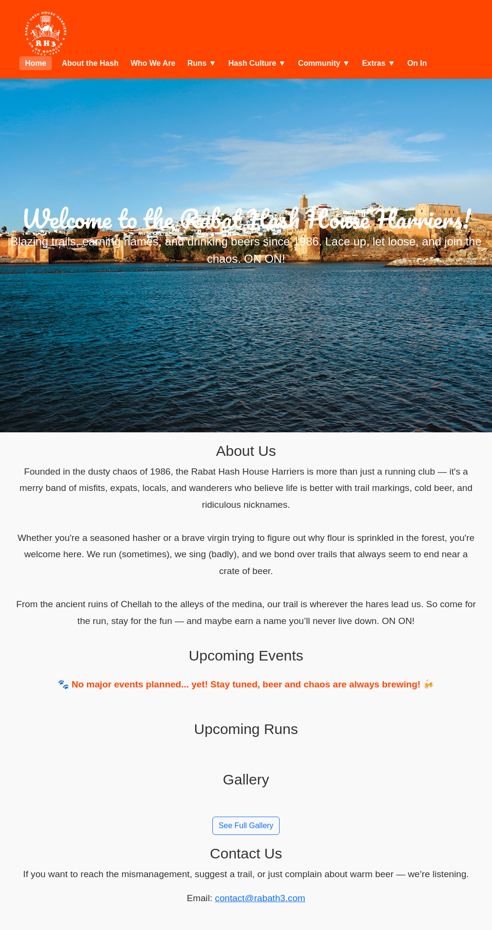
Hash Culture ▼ (257, 63)
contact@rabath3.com (260, 898)
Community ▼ (324, 63)
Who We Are (153, 63)
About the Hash (90, 63)
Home (35, 63)
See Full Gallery (246, 825)
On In (417, 63)
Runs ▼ (201, 63)
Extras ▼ (378, 63)
